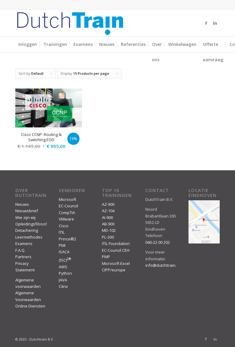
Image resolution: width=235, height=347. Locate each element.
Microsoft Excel (116, 263)
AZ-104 (108, 210)
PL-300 (108, 237)
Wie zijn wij (25, 217)
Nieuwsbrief (26, 210)
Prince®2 (67, 239)
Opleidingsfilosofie (32, 224)
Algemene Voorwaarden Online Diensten (30, 299)
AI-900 (107, 217)
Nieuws (22, 204)
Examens (23, 243)
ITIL (62, 232)
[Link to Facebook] (206, 23)
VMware (66, 219)
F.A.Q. (20, 250)
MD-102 (109, 230)
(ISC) (65, 260)
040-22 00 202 (157, 242)
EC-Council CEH (115, 250)
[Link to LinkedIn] (215, 23)
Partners (23, 256)
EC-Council (68, 206)
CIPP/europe (113, 270)
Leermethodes (29, 237)
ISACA (64, 252)
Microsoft (67, 199)
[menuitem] (27, 44)
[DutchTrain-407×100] (70, 22)
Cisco (64, 225)
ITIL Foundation (116, 243)
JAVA (63, 280)
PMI (62, 245)
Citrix (63, 286)
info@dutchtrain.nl (162, 265)
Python (65, 273)
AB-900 (108, 224)
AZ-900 (108, 204)
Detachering (26, 230)
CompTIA (67, 212)
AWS (63, 267)
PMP (106, 256)
